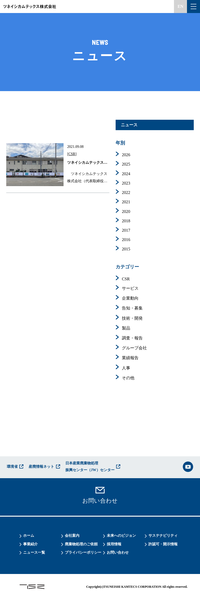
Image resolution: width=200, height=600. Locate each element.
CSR (71, 154)
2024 (126, 174)
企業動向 (130, 298)
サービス (130, 288)
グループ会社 (134, 348)
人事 (126, 368)
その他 (128, 378)
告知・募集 (132, 308)
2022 (126, 192)
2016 (126, 239)
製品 (126, 328)
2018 (126, 221)
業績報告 (130, 358)
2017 (126, 230)
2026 (126, 155)
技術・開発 (132, 318)
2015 (126, 249)
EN (180, 6)
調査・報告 (132, 338)
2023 (126, 183)
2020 (126, 211)
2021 (126, 202)
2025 (126, 164)
